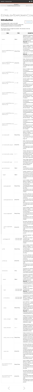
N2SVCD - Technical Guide (6, 1)
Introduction (28, 22)
